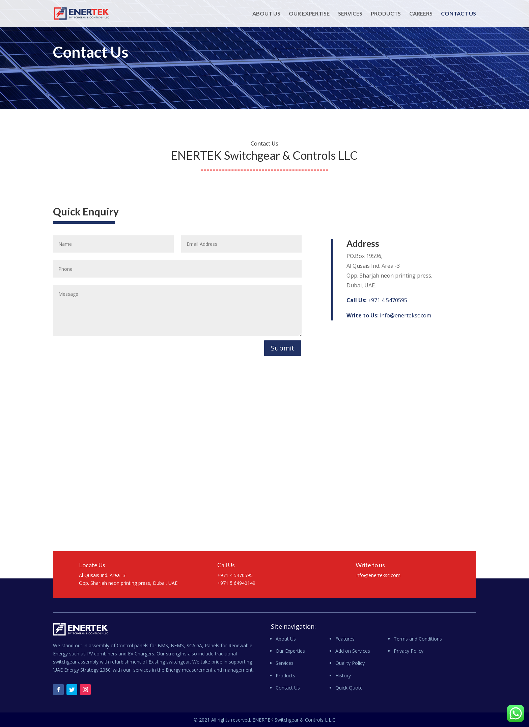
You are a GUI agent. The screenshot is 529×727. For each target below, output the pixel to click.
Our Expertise (309, 14)
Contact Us (458, 14)
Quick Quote (349, 687)
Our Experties (290, 651)
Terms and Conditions (418, 638)
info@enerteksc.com (388, 315)
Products (386, 14)
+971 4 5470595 (376, 300)
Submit (282, 348)
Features (345, 638)
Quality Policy (350, 663)
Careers (421, 14)
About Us (266, 14)
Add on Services (352, 651)
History (343, 675)
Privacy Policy (408, 651)
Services (350, 14)
